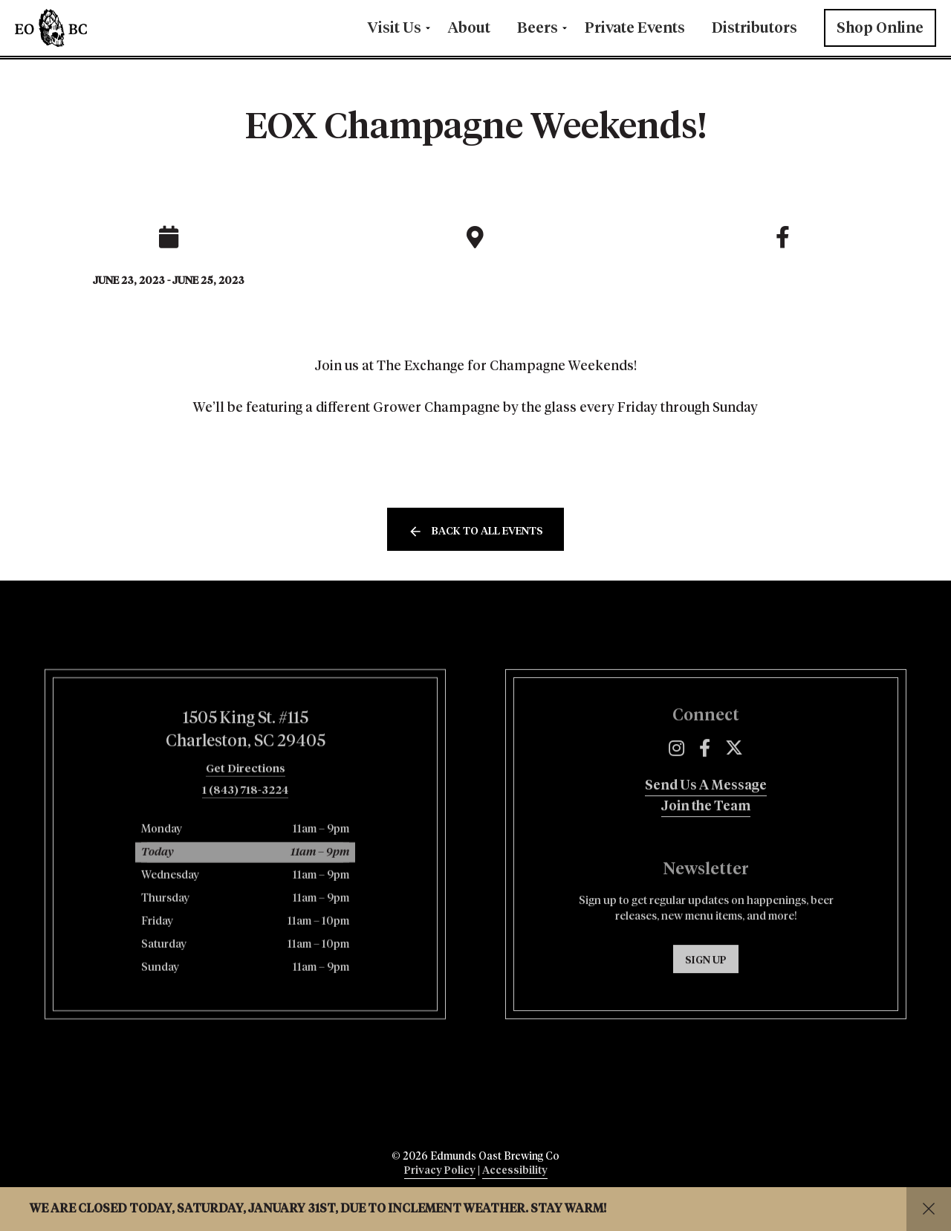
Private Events (635, 28)
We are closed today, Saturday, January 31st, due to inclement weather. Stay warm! (318, 1209)
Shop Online (880, 28)
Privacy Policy (440, 1171)
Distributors (754, 28)
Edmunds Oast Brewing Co (96, 28)
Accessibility (515, 1171)
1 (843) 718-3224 (245, 846)
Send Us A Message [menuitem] (706, 841)
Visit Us (394, 28)
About (469, 28)
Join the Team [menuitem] (705, 862)
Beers (537, 28)
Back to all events (487, 531)
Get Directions (245, 824)
